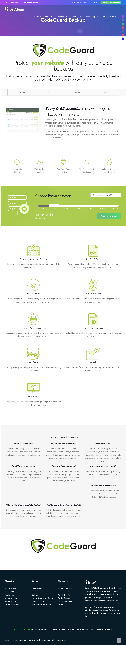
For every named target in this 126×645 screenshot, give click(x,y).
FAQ (105, 92)
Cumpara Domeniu (38, 601)
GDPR (60, 604)
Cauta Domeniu (37, 588)
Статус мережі (92, 16)
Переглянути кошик (111, 2)
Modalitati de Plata (64, 595)
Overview (21, 92)
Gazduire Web (10, 588)
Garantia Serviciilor (65, 588)
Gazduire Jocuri (11, 601)
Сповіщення (61, 16)
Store (48, 16)
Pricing (49, 92)
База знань (76, 16)
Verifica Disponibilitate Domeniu (43, 598)
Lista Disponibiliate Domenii (41, 604)
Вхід (85, 2)
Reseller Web (10, 595)
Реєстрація (93, 2)
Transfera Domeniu (38, 592)
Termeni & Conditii (65, 601)
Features (77, 92)
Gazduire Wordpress (12, 604)
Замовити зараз (109, 216)
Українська (76, 2)
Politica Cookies (64, 598)
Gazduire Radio (11, 598)
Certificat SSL (36, 595)
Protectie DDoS (63, 592)
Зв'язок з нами (109, 16)
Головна (37, 16)
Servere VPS (9, 592)
